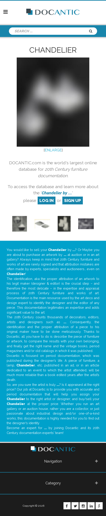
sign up (72, 200)
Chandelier (53, 49)
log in (46, 200)
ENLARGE (53, 150)
